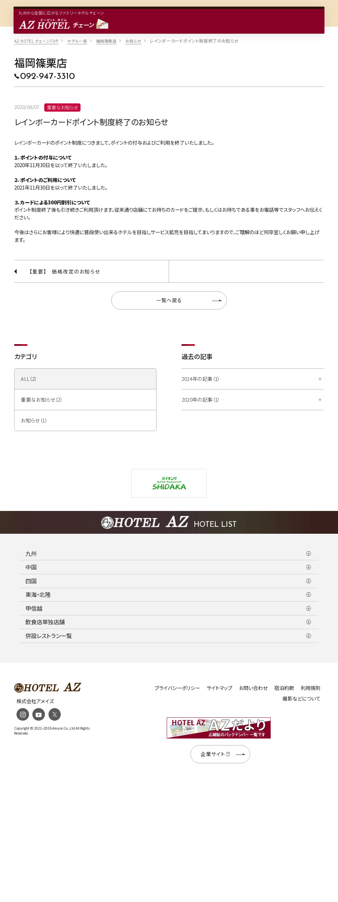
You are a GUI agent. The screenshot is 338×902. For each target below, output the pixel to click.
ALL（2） (29, 378)
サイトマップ (219, 687)
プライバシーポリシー (177, 687)
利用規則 (311, 687)
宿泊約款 (284, 687)
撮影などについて (302, 698)
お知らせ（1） (34, 420)
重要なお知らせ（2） (42, 399)
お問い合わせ (253, 687)
